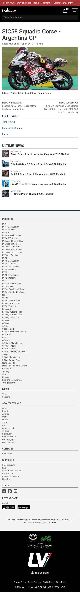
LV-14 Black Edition (10, 227)
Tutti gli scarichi (9, 383)
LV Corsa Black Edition (12, 249)
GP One (5, 326)
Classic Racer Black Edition (14, 332)
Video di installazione (11, 471)
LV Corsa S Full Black (11, 244)
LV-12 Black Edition (10, 275)
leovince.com (27, 587)
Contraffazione (9, 436)
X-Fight (5, 354)
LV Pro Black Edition (11, 300)
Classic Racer (8, 329)
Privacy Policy (20, 582)
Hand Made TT (8, 363)
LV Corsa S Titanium (11, 247)
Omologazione (8, 465)
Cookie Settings (34, 582)
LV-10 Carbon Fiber (10, 266)
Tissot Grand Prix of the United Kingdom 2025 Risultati (40, 154)
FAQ (4, 468)
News (4, 408)
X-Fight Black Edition (11, 357)
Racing (39, 43)
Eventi (5, 411)
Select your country (64, 3)
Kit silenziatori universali (12, 380)
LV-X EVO (6, 334)
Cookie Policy (48, 582)
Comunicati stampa (12, 128)
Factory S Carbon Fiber (12, 315)
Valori (4, 422)
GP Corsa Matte (9, 346)
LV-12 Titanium (9, 278)
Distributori (7, 434)
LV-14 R (5, 232)
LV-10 (4, 258)
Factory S (6, 309)
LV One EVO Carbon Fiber (13, 292)
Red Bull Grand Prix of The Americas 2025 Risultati (38, 174)
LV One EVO (7, 286)
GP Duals (6, 323)
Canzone (6, 397)
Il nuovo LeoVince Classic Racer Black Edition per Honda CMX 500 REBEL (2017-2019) (61, 109)
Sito (4, 374)
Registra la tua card (10, 476)
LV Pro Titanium (9, 306)
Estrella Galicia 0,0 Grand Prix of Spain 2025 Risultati (39, 164)
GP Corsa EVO (8, 349)
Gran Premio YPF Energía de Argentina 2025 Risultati (39, 184)
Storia (4, 417)
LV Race (5, 320)
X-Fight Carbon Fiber (11, 360)
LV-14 (4, 224)
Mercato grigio (8, 439)
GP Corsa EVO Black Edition (14, 351)
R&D (4, 425)
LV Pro (5, 298)
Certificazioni (8, 428)
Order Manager (9, 442)
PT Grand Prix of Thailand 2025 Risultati (32, 194)
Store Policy (61, 582)
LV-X (4, 337)
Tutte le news (8, 121)
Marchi (5, 419)
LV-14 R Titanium (9, 238)
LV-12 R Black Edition (11, 283)
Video (4, 394)
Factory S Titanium (10, 317)
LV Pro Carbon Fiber (11, 303)
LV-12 (4, 272)
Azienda (5, 414)
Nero (4, 295)
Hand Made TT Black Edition (14, 366)
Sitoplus (5, 377)
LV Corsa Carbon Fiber (12, 252)
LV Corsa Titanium (10, 255)
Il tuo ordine (7, 473)
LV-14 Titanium (9, 230)
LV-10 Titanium (9, 269)
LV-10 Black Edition (10, 261)
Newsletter (7, 479)
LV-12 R (5, 281)
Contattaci (7, 454)
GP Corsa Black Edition (12, 343)
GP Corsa (6, 340)
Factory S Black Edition (12, 312)
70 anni (5, 431)
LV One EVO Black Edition (13, 289)
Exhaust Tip (7, 368)
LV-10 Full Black (9, 264)
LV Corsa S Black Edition (12, 241)
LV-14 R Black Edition (11, 235)
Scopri (5, 503)
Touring (5, 371)
